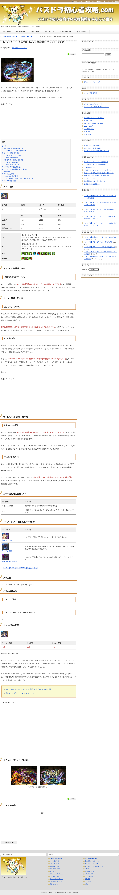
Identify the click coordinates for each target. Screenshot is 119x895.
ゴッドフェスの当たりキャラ (93, 104)
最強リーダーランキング (92, 82)
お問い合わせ (91, 1)
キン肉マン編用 (89, 129)
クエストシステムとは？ (92, 178)
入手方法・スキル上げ (91, 863)
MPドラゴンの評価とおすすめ (93, 148)
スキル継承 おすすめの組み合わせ (95, 164)
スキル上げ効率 (34, 32)
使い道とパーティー (19, 48)
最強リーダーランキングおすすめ (20, 693)
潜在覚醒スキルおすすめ (92, 861)
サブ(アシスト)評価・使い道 (12, 160)
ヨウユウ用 (87, 134)
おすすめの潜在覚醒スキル (12, 167)
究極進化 (87, 879)
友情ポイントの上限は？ (92, 184)
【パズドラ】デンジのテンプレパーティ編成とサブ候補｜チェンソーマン (100, 224)
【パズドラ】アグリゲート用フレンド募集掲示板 (99, 247)
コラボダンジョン (55, 868)
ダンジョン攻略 (20, 32)
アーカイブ (85, 269)
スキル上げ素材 (11, 176)
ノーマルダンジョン (56, 881)
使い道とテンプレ (81, 32)
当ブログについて (78, 1)
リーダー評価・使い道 (10, 153)
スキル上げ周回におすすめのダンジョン (19, 178)
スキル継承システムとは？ (92, 167)
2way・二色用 (88, 126)
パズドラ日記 (89, 874)
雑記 (86, 884)
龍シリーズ (53, 871)
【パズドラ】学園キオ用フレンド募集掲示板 (98, 242)
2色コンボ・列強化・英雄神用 (93, 123)
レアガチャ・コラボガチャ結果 (94, 866)
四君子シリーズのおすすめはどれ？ (95, 145)
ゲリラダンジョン (55, 876)
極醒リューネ (7, 540)
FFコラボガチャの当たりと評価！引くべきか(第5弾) (28, 689)
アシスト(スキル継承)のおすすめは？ (15, 169)
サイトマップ (109, 1)
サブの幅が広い (11, 157)
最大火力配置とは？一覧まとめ (94, 118)
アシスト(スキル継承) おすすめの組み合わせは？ (20, 568)
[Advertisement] (38, 120)
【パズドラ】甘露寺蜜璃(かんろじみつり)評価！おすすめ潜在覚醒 (100, 197)
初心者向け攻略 (89, 871)
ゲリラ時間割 (6, 32)
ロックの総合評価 (9, 181)
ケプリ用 (87, 131)
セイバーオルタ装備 (9, 561)
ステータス (6, 146)
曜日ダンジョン (54, 884)
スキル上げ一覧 (49, 32)
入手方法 (6, 171)
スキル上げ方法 (8, 174)
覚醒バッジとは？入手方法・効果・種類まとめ (99, 173)
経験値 (87, 868)
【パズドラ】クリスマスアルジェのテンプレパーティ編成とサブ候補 (100, 204)
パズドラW (88, 881)
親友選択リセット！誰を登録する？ (95, 181)
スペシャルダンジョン (56, 879)
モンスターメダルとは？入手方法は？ (96, 162)
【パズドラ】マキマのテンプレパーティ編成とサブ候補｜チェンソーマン (100, 217)
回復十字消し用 (89, 120)
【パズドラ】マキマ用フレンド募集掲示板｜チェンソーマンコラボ (100, 210)
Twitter (100, 1)
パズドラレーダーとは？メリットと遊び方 (97, 170)
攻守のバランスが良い (13, 155)
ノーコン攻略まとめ (65, 32)
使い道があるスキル (13, 164)
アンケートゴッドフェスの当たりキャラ (96, 107)
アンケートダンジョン (56, 874)
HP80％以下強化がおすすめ (15, 151)
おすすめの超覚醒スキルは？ (12, 148)
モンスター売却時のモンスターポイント (96, 151)
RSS (117, 1)
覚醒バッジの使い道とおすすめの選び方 (96, 175)
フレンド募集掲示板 (90, 93)
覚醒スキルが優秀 (12, 162)
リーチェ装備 (7, 551)
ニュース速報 (89, 876)
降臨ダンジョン (54, 866)
